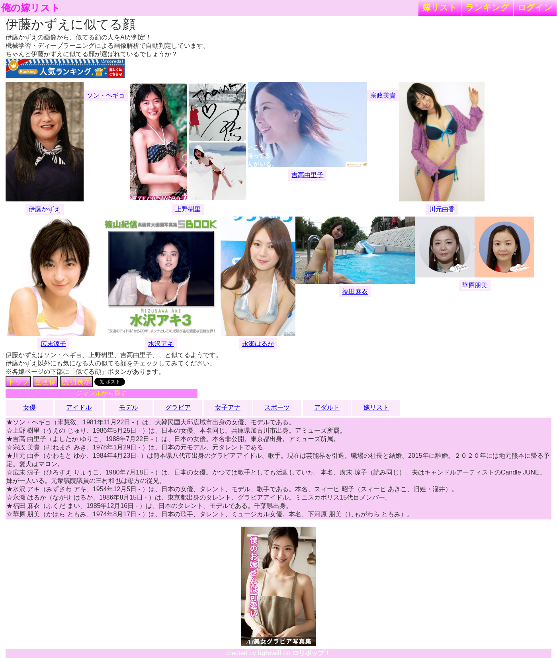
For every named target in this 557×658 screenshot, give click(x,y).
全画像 (45, 382)
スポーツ (277, 407)
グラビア (178, 407)
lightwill (269, 653)
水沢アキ (161, 343)
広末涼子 (53, 343)
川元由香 (442, 209)
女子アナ (227, 407)
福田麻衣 (355, 291)
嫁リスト (439, 7)
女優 (29, 407)
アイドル (79, 407)
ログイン (535, 7)
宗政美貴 (383, 95)
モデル (128, 407)
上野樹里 (188, 209)
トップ (18, 382)
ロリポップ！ (311, 653)
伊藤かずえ (45, 209)
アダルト (327, 407)
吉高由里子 (307, 175)
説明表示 (76, 382)
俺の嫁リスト (30, 8)
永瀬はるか (258, 343)
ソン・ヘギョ (106, 95)
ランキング (487, 7)
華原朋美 (474, 285)
